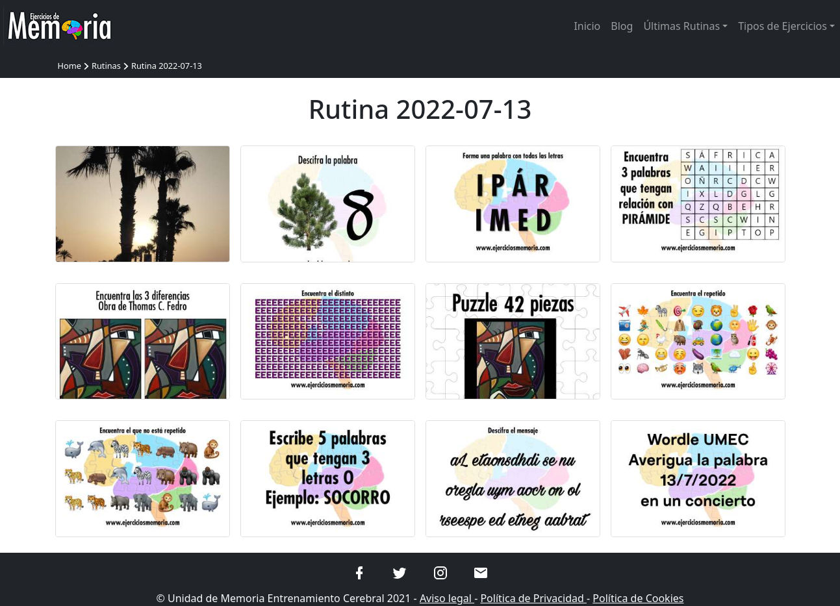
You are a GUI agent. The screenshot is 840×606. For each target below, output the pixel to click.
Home (69, 65)
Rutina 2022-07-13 (166, 65)
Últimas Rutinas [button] (681, 26)
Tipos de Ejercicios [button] (782, 26)
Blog (622, 26)
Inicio (587, 26)
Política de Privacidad (533, 598)
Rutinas (106, 65)
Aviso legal (447, 598)
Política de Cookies (637, 598)
